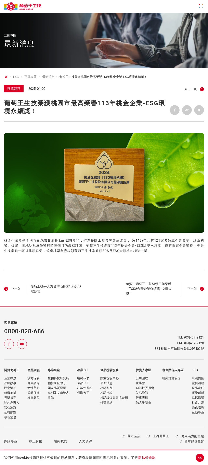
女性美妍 (33, 388)
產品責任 (198, 388)
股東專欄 (142, 398)
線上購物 (35, 441)
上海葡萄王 (157, 436)
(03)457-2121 (194, 337)
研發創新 (198, 393)
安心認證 (10, 407)
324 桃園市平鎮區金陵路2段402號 (179, 349)
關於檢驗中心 (109, 378)
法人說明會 (143, 402)
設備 (51, 398)
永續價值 (198, 378)
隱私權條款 (146, 458)
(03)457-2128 (194, 343)
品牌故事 (10, 383)
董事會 (140, 383)
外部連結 (106, 402)
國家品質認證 (57, 388)
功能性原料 (84, 388)
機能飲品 (33, 398)
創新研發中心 (57, 383)
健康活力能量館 (189, 436)
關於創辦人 (11, 402)
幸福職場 (198, 398)
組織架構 (10, 393)
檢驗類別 (106, 388)
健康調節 (33, 383)
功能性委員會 (145, 388)
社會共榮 (198, 402)
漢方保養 (33, 378)
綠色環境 (198, 407)
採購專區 (10, 441)
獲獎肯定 (10, 398)
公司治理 (142, 378)
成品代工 (83, 383)
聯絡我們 (83, 378)
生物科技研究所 (58, 378)
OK (200, 457)
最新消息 (48, 78)
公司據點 (10, 412)
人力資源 (85, 441)
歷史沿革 (10, 388)
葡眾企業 (130, 436)
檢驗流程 (106, 393)
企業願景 (10, 378)
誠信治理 (198, 383)
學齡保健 (33, 393)
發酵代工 (83, 393)
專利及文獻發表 (58, 393)
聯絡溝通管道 (171, 378)
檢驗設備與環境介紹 (114, 398)
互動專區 (198, 412)
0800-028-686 (24, 331)
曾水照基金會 (191, 441)
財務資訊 (142, 393)
